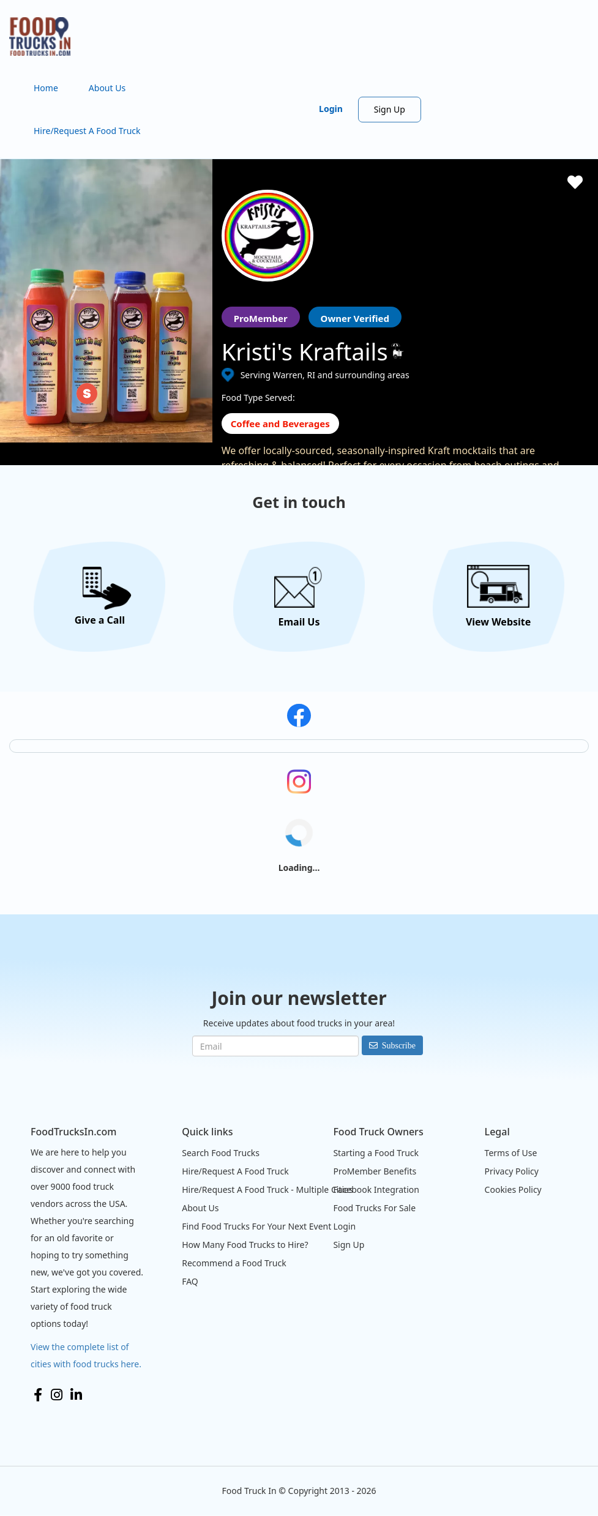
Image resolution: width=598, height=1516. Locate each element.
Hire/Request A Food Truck (87, 130)
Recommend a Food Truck (234, 1263)
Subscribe (399, 1045)
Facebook (38, 1395)
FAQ (190, 1281)
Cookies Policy (513, 1189)
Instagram (56, 1395)
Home (46, 88)
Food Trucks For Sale (374, 1208)
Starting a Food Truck (376, 1153)
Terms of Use (511, 1153)
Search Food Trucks (221, 1153)
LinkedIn (76, 1395)
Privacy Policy (512, 1171)
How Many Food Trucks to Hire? (245, 1244)
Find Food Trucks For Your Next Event (256, 1226)
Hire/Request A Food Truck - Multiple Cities (267, 1189)
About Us (107, 88)
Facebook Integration (376, 1189)
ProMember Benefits (374, 1171)
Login (331, 108)
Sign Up (389, 109)
